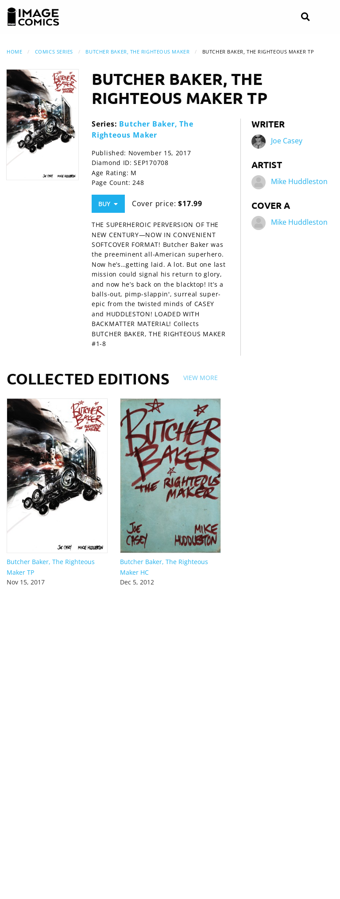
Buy (108, 204)
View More (200, 377)
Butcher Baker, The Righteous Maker (137, 51)
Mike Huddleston (299, 181)
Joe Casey (286, 141)
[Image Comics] (33, 17)
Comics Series (54, 51)
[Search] (305, 17)
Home (14, 51)
